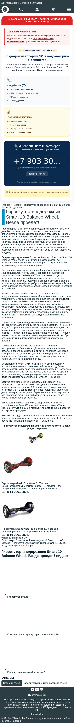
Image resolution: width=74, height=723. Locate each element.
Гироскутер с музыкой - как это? (26, 672)
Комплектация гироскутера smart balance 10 (32, 634)
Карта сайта (37, 714)
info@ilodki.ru (39, 695)
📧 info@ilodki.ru (37, 174)
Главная (5, 205)
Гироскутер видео (17, 597)
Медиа (17, 205)
